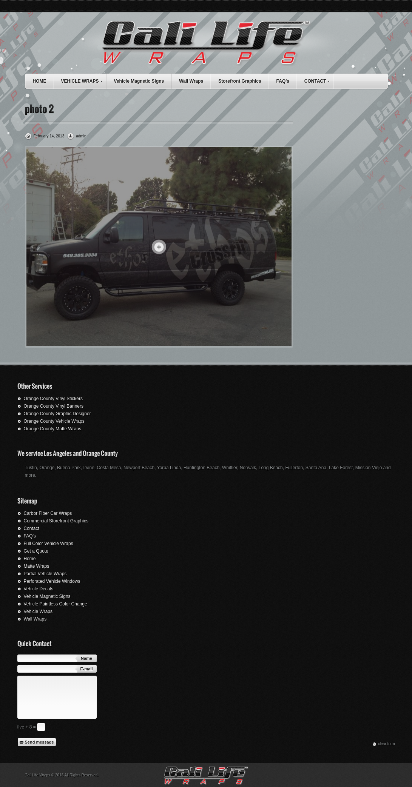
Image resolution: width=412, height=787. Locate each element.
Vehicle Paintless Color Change (55, 604)
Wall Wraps (191, 81)
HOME (39, 81)
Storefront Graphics (239, 81)
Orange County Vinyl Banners (54, 406)
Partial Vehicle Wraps (45, 573)
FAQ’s (282, 81)
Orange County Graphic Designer (57, 413)
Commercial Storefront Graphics (56, 521)
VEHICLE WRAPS (83, 80)
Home (30, 558)
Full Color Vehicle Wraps (48, 543)
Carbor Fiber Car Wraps (48, 513)
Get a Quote (36, 551)
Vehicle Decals (39, 588)
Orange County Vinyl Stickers (53, 398)
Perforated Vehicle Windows (52, 581)
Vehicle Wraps (38, 611)
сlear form (386, 744)
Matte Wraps (36, 566)
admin (81, 136)
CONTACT (318, 80)
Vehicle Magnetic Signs (139, 81)
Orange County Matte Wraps (53, 428)
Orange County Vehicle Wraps (54, 421)
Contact (31, 528)
